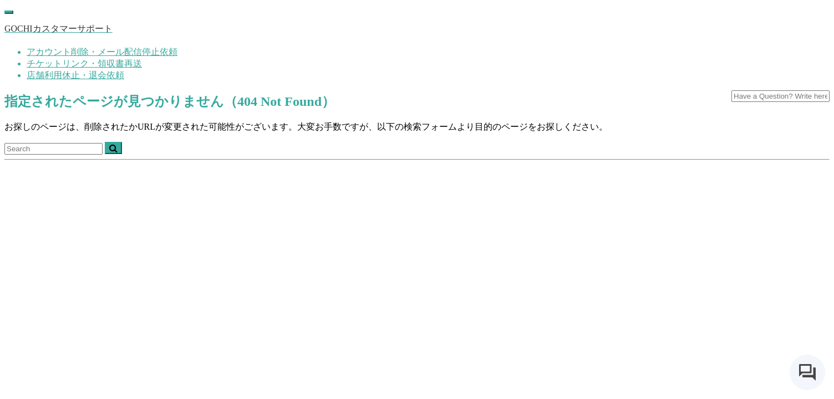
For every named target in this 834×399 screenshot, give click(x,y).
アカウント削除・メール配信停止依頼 (102, 52)
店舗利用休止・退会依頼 (75, 75)
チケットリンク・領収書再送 (84, 63)
